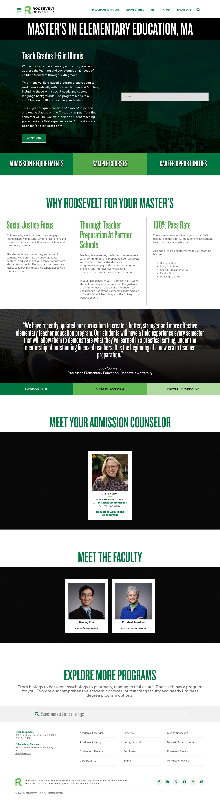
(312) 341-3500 (23, 738)
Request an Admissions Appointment (110, 513)
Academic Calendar (91, 733)
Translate (184, 9)
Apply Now (34, 138)
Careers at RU (88, 760)
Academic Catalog (91, 742)
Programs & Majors (106, 9)
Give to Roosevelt (177, 733)
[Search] (36, 713)
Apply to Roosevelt (110, 388)
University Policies (178, 760)
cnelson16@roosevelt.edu (112, 502)
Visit (153, 9)
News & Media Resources (182, 742)
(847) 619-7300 (23, 753)
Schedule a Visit (37, 388)
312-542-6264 (112, 506)
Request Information (183, 388)
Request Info (135, 9)
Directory (128, 733)
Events (127, 760)
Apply (167, 9)
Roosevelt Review (177, 751)
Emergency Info (132, 742)
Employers (129, 751)
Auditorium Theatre (91, 751)
